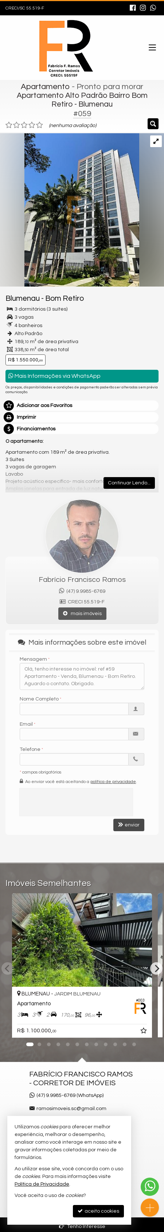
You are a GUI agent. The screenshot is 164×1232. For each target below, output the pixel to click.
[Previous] (12, 939)
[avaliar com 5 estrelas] (39, 125)
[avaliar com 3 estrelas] (24, 125)
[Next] (156, 968)
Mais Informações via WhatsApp (54, 376)
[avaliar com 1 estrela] (8, 125)
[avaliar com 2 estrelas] (16, 125)
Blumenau (22, 298)
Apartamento (45, 86)
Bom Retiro (64, 298)
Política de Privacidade (42, 1184)
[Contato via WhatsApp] (150, 1187)
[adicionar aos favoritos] (144, 1032)
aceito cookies (98, 1211)
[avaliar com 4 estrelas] (31, 125)
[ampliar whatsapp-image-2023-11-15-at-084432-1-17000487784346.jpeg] (69, 209)
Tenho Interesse (82, 1226)
